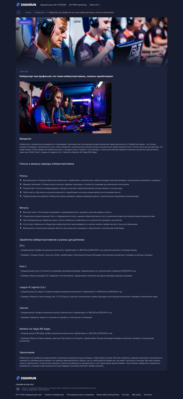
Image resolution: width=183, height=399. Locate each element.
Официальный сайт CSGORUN (53, 5)
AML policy (136, 395)
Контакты (148, 395)
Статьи (28, 12)
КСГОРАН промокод (78, 5)
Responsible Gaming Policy (108, 395)
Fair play (125, 395)
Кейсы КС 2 (95, 5)
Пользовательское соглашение (80, 395)
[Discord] (160, 5)
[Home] (26, 5)
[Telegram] (164, 5)
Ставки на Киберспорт (54, 395)
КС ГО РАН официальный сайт (29, 395)
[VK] (156, 5)
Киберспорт (40, 12)
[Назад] (19, 12)
